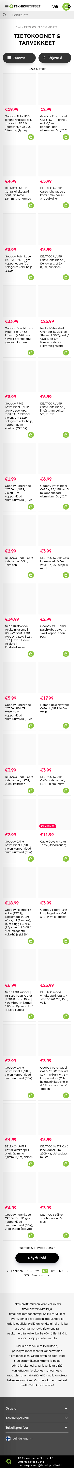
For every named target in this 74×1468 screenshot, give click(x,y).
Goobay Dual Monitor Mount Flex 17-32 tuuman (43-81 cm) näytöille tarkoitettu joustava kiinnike (19, 335)
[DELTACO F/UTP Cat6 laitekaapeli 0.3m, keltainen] (19, 530)
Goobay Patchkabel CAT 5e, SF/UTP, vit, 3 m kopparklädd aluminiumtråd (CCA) (54, 491)
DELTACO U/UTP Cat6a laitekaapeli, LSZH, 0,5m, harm (52, 780)
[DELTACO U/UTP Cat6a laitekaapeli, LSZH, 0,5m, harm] (54, 749)
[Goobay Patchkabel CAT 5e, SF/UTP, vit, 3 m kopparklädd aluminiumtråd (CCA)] (54, 458)
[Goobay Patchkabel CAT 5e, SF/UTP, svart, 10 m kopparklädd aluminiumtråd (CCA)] (19, 677)
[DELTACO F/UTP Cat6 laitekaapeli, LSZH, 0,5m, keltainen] (19, 749)
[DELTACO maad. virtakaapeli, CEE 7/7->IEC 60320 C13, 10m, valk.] (54, 965)
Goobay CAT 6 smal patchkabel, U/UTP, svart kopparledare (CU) (53, 631)
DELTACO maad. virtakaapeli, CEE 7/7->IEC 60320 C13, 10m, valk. (54, 997)
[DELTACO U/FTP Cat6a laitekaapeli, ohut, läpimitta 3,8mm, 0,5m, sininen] (19, 1119)
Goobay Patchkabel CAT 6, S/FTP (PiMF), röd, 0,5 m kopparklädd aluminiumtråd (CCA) (53, 123)
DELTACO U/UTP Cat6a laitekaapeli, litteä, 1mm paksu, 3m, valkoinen (52, 193)
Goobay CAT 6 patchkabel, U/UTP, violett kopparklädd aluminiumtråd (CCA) (18, 847)
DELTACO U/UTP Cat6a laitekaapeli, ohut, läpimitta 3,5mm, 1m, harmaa (18, 193)
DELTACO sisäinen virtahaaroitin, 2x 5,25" (52, 1218)
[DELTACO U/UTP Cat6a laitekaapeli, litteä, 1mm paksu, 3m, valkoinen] (54, 160)
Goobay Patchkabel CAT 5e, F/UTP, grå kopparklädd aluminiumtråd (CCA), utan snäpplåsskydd (19, 1222)
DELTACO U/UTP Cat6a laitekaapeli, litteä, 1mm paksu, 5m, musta (52, 409)
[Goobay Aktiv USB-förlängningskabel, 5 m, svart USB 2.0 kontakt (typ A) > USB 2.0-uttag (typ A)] (19, 89)
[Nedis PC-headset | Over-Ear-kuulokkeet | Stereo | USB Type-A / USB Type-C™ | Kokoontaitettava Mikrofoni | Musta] (54, 301)
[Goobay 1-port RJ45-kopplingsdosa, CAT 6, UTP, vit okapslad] (54, 882)
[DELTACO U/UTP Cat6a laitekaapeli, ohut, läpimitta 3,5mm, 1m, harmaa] (19, 160)
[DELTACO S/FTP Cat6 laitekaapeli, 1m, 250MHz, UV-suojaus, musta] (54, 1119)
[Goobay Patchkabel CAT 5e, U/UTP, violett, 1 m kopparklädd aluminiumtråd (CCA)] (19, 458)
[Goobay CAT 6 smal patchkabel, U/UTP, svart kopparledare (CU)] (54, 598)
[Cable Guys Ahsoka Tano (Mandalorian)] (54, 814)
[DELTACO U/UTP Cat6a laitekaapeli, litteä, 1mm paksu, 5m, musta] (54, 376)
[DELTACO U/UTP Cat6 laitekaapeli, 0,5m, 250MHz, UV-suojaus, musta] (54, 530)
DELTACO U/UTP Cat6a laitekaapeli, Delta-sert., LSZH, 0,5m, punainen (52, 262)
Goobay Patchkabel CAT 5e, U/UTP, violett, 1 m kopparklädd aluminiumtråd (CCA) (18, 493)
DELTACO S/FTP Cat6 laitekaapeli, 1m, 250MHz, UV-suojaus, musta (54, 1152)
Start (18, 27)
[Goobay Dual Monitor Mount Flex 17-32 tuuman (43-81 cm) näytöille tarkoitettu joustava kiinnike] (19, 301)
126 (61, 1271)
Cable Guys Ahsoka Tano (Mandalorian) (53, 843)
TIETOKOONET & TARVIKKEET (40, 27)
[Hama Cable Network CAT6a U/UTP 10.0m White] (54, 677)
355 (26, 1275)
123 (37, 1271)
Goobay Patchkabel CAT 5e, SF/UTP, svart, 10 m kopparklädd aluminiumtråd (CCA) (18, 712)
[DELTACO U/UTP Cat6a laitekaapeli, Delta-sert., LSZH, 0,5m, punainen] (54, 229)
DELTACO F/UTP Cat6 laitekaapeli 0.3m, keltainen (19, 561)
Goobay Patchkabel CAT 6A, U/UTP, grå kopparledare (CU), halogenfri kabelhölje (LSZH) (18, 263)
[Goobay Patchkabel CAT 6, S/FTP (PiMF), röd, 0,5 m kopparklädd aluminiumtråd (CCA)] (54, 89)
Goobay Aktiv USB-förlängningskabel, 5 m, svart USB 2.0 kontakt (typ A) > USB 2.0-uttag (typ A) (19, 123)
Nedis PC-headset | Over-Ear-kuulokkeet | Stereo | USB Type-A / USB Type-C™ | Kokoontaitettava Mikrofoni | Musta (54, 337)
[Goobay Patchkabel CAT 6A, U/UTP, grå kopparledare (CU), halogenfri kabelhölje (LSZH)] (19, 229)
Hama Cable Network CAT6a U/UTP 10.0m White (54, 708)
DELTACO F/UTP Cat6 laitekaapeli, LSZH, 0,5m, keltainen (19, 780)
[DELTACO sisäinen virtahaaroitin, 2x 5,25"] (54, 1187)
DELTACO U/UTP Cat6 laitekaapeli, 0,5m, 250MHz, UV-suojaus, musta (54, 563)
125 (53, 1271)
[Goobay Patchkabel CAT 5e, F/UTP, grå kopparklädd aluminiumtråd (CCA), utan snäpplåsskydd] (19, 1187)
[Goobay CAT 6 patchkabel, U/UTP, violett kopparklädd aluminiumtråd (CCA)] (19, 814)
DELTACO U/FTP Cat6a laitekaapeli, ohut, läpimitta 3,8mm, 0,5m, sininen (19, 1152)
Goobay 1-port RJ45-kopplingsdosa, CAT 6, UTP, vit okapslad (54, 913)
